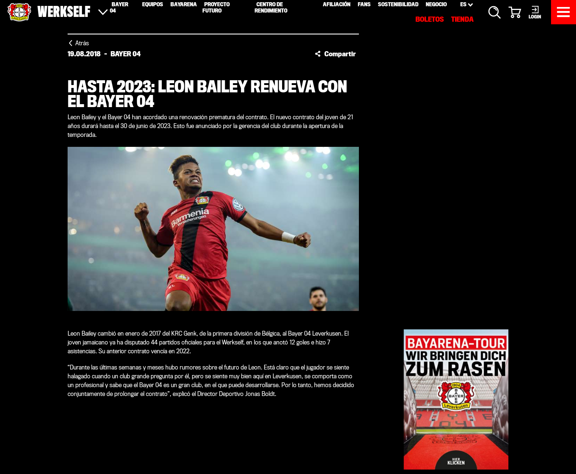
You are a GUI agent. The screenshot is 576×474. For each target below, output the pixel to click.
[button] (335, 53)
